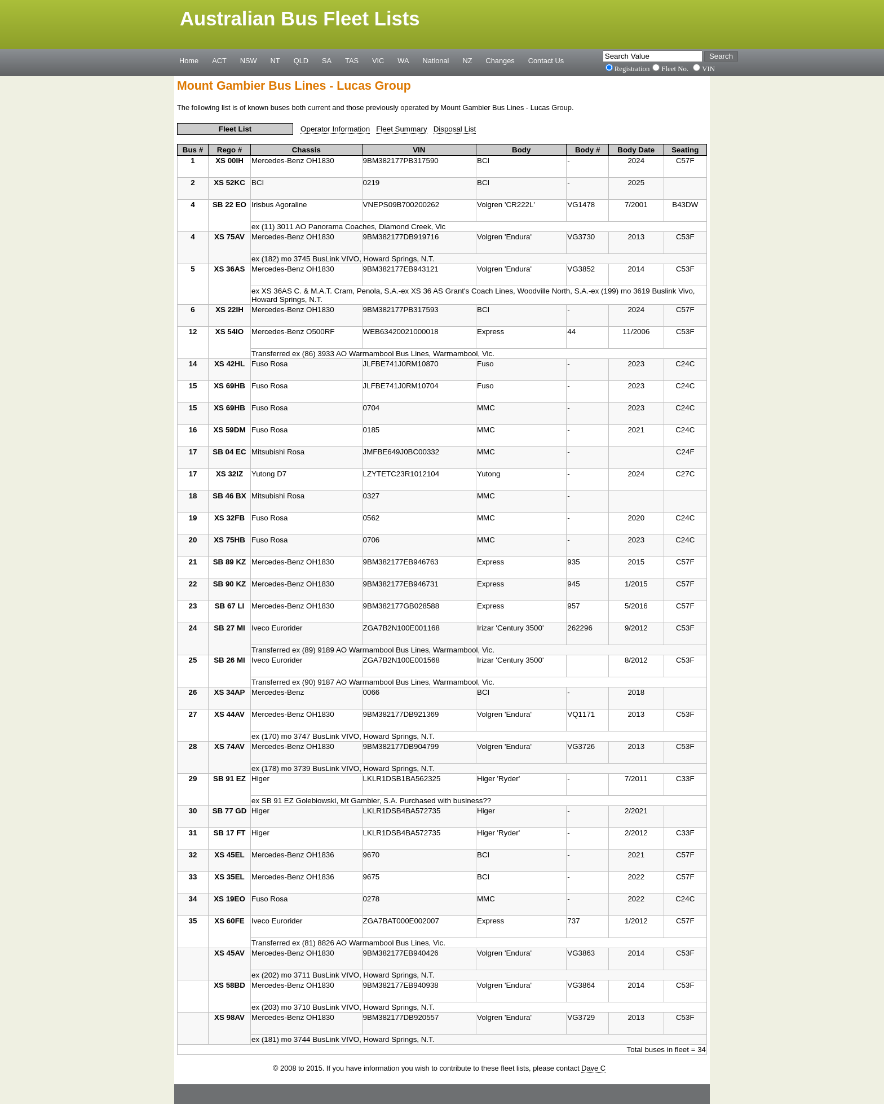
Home (188, 60)
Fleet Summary (401, 129)
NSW (248, 60)
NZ (467, 60)
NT (275, 60)
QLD (301, 60)
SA (327, 60)
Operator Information (335, 129)
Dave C (593, 1068)
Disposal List (455, 129)
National (436, 60)
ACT (219, 60)
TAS (352, 60)
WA (403, 60)
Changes (500, 60)
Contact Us (546, 60)
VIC (378, 60)
